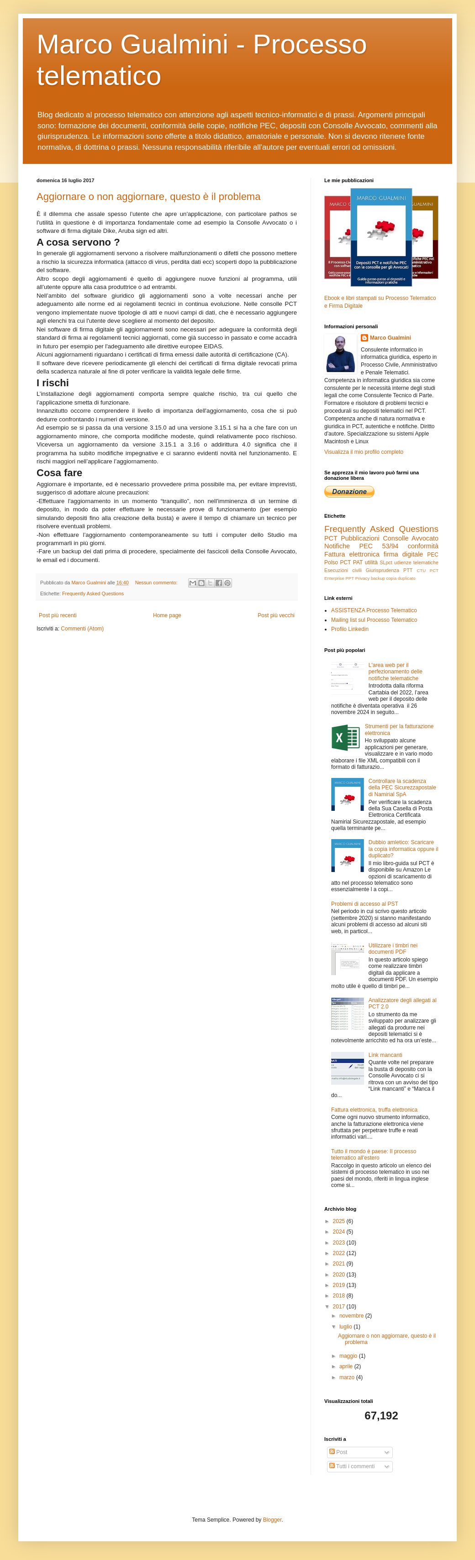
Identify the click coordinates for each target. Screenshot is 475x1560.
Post (338, 1452)
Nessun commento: (157, 582)
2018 (340, 1295)
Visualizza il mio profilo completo (363, 452)
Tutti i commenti (352, 1466)
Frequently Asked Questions (93, 593)
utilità (371, 562)
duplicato (406, 578)
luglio (346, 1327)
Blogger (272, 1520)
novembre (352, 1316)
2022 (340, 1253)
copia (391, 578)
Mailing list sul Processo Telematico (374, 620)
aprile (346, 1366)
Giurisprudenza (382, 570)
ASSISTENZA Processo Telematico (374, 610)
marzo (347, 1377)
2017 (340, 1306)
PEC (432, 555)
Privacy (362, 578)
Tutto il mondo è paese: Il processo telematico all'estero (373, 1154)
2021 (340, 1264)
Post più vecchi (276, 615)
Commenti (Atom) (82, 628)
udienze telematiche (416, 562)
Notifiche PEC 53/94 (361, 546)
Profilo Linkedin (350, 629)
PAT (358, 562)
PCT (331, 538)
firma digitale (403, 554)
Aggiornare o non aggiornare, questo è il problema (148, 196)
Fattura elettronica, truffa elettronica (374, 1110)
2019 (340, 1285)
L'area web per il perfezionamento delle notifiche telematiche (395, 672)
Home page (167, 615)
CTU (421, 570)
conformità (423, 546)
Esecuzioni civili (343, 570)
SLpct (386, 562)
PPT (349, 578)
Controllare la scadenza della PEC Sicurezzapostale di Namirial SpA (402, 788)
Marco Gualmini (390, 338)
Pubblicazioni (360, 538)
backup (378, 578)
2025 (340, 1221)
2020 (340, 1274)
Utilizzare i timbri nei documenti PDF (393, 948)
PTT (407, 570)
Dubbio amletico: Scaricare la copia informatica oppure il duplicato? (403, 849)
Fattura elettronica (352, 554)
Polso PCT (337, 562)
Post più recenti (58, 615)
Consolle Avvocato (410, 538)
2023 (340, 1243)
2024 (340, 1232)
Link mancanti (385, 1055)
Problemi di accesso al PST (364, 904)
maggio (349, 1356)
